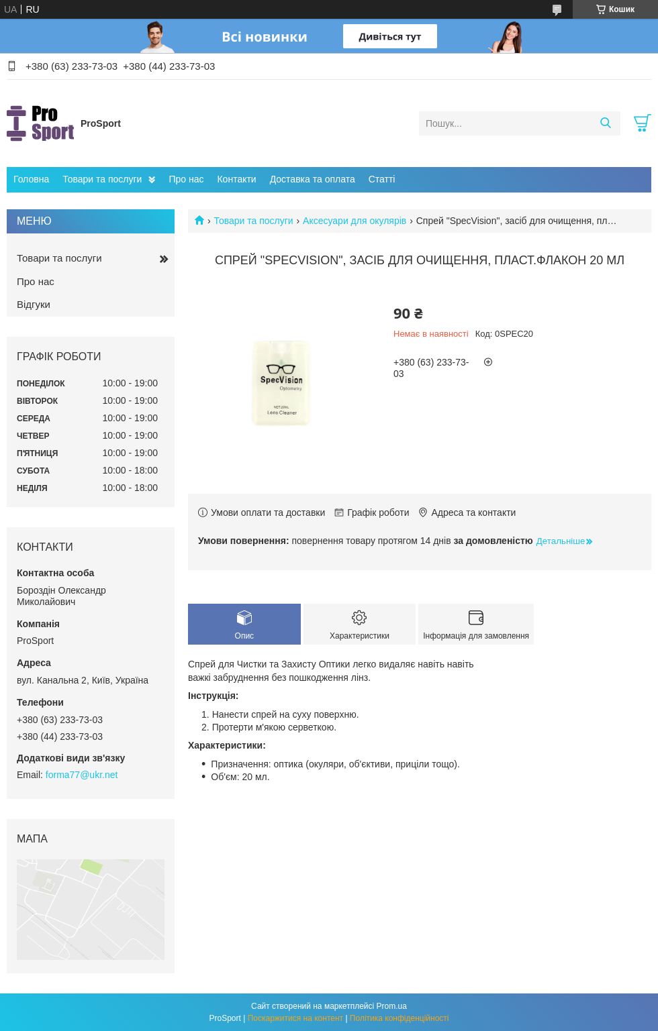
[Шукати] (605, 123)
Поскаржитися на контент (295, 1018)
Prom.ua (392, 1006)
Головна (31, 179)
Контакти (236, 179)
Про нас (186, 179)
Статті (382, 179)
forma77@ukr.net (82, 774)
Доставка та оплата (312, 179)
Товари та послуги (102, 179)
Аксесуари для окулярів (354, 220)
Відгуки (33, 304)
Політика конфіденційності (399, 1018)
